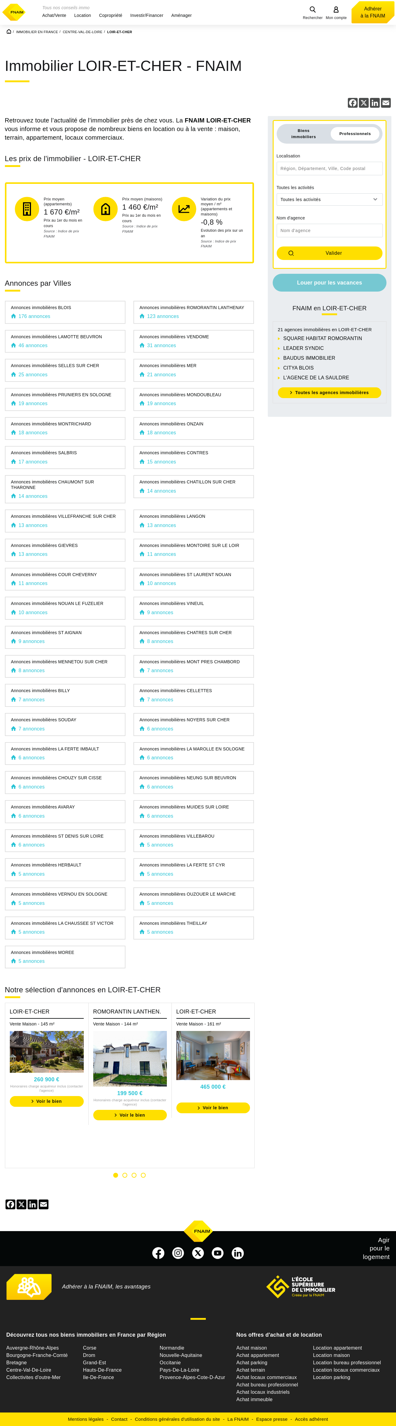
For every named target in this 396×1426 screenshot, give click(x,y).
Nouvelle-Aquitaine (181, 1355)
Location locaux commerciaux (346, 1370)
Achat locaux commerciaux (266, 1377)
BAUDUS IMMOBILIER (309, 358)
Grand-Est (94, 1362)
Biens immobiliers (303, 133)
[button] (54, 15)
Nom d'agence (291, 217)
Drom (89, 1355)
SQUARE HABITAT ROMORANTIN (322, 338)
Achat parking (251, 1362)
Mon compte (336, 18)
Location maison (331, 1355)
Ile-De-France (98, 1377)
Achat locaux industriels (263, 1392)
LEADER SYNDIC (303, 348)
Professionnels (355, 133)
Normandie (172, 1347)
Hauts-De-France (102, 1370)
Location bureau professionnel (347, 1362)
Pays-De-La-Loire (179, 1370)
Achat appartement (257, 1355)
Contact (119, 1419)
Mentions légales (86, 1419)
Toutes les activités (295, 187)
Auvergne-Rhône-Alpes (32, 1347)
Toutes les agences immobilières (332, 392)
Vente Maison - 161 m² (198, 1023)
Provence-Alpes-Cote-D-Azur (192, 1377)
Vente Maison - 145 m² (32, 1023)
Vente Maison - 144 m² (115, 1023)
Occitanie (170, 1362)
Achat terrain (250, 1370)
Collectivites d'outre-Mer (33, 1377)
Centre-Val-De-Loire (29, 1370)
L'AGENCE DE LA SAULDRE (316, 377)
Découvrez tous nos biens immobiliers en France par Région (86, 1335)
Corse (90, 1347)
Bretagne (16, 1362)
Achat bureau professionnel (267, 1384)
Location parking (331, 1377)
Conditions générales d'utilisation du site (177, 1419)
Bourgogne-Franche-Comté (37, 1355)
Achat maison (251, 1347)
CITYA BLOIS (298, 367)
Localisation (288, 155)
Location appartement (337, 1347)
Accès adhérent (311, 1419)
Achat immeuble (254, 1399)
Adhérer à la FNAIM (373, 12)
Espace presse (271, 1419)
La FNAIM (238, 1419)
